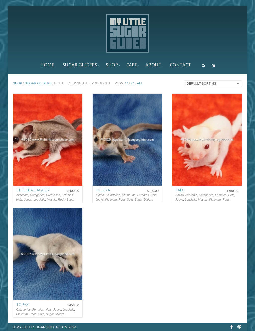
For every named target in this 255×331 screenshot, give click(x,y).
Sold (130, 199)
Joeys (28, 199)
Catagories (37, 195)
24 (132, 83)
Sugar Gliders (80, 65)
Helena (103, 190)
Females (67, 195)
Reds (61, 199)
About (153, 65)
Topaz (22, 304)
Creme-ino (53, 195)
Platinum (111, 199)
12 (126, 83)
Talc (180, 190)
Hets (19, 199)
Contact (180, 65)
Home (47, 65)
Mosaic (51, 199)
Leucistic (39, 199)
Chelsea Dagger (32, 190)
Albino (100, 195)
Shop (112, 65)
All (140, 83)
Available (22, 195)
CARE (131, 65)
